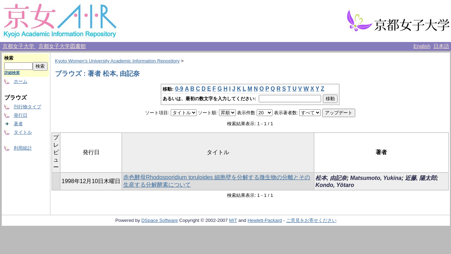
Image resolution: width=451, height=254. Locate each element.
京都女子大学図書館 (62, 46)
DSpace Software (159, 220)
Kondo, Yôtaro (334, 185)
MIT (233, 220)
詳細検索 (12, 73)
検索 (8, 58)
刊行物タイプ (27, 106)
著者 (18, 123)
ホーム (20, 81)
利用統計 (23, 148)
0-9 (179, 89)
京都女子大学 (19, 46)
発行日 (20, 115)
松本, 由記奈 (331, 178)
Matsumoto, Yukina (376, 178)
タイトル (23, 132)
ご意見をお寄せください (311, 220)
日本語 (441, 46)
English (421, 46)
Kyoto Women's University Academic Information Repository (117, 61)
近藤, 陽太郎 (420, 178)
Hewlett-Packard (265, 220)
